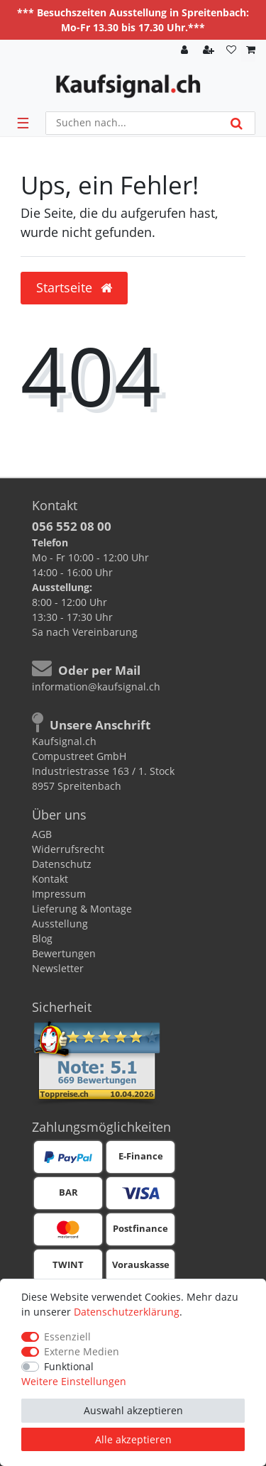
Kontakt (50, 879)
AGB (42, 834)
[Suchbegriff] (132, 123)
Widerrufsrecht (68, 849)
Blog (42, 938)
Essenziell (67, 1336)
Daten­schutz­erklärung (126, 1311)
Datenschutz (62, 864)
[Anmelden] (186, 51)
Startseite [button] (74, 287)
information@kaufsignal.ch (96, 686)
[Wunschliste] (231, 51)
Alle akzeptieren (133, 1439)
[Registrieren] (210, 51)
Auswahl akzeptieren (133, 1410)
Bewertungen (64, 953)
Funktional (69, 1366)
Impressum (59, 893)
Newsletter (58, 968)
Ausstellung (60, 923)
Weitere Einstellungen (73, 1381)
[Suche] (236, 123)
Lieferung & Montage (82, 908)
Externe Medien (81, 1351)
